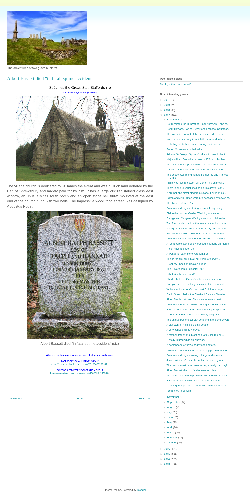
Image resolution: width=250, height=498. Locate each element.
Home (80, 398)
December (173, 119)
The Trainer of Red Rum (180, 203)
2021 (167, 99)
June (170, 417)
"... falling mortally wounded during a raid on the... (194, 144)
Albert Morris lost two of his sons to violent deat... (194, 299)
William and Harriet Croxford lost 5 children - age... (195, 289)
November (173, 396)
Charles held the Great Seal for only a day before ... (196, 279)
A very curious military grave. (183, 329)
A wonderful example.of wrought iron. (187, 253)
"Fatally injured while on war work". (186, 339)
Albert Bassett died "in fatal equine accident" (191, 370)
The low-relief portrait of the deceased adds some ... (196, 134)
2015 (167, 454)
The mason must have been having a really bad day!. (197, 365)
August (171, 407)
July (170, 412)
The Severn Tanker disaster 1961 (185, 268)
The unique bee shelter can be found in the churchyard (197, 319)
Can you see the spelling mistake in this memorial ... (196, 284)
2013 (167, 464)
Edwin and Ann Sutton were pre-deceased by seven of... (198, 197)
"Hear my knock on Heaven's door (186, 263)
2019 (167, 104)
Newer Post (16, 398)
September (174, 402)
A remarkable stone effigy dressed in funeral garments (197, 243)
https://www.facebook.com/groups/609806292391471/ (80, 364)
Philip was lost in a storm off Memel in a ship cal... (195, 182)
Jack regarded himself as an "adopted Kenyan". (193, 380)
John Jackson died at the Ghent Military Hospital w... (196, 309)
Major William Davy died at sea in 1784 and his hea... (197, 159)
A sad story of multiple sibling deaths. (187, 324)
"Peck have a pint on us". (180, 248)
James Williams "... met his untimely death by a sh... (196, 360)
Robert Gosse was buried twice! (184, 149)
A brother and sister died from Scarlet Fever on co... (196, 192)
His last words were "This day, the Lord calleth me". (195, 233)
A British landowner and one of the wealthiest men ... (196, 169)
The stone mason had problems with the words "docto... (198, 375)
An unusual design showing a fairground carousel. (195, 355)
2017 (167, 115)
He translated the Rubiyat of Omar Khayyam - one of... (197, 123)
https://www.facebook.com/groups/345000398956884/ (79, 373)
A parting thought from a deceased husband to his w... (197, 385)
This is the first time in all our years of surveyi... (193, 258)
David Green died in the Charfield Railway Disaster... (196, 294)
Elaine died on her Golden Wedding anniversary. (194, 213)
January (172, 442)
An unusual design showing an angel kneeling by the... (197, 304)
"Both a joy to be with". (179, 390)
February (172, 437)
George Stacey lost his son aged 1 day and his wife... (197, 228)
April (170, 427)
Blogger (141, 489)
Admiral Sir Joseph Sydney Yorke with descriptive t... (196, 154)
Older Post (144, 398)
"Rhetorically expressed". (180, 274)
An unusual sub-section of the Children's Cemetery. (195, 238)
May (170, 422)
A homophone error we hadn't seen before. (191, 344)
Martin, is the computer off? (175, 84)
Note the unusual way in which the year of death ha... (197, 139)
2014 (167, 459)
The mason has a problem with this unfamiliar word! (196, 164)
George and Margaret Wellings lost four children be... (196, 218)
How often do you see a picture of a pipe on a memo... (197, 350)
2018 (167, 110)
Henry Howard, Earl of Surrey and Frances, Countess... (198, 128)
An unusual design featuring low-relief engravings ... (196, 208)
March (171, 432)
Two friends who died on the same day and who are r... (197, 223)
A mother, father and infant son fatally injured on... (195, 334)
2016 (167, 448)
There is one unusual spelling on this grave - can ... (195, 187)
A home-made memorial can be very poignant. (193, 314)
